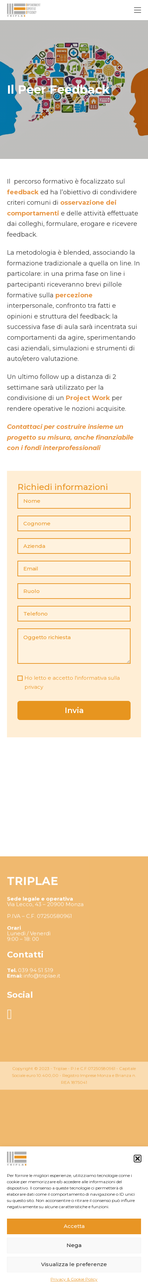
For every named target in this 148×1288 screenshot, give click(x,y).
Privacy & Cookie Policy (74, 1279)
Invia (74, 710)
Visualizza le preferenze (74, 1264)
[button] (137, 1158)
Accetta (74, 1226)
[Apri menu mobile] (137, 10)
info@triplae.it (42, 1028)
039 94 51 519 (35, 1023)
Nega (74, 1245)
